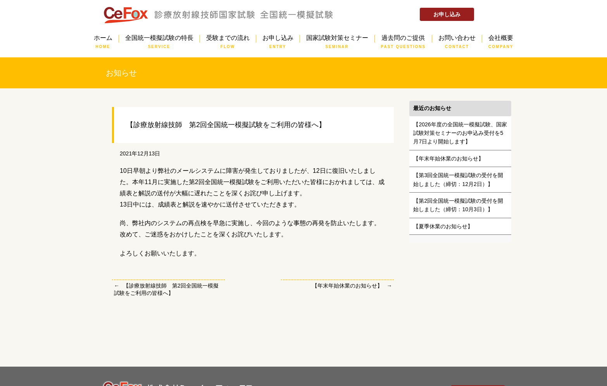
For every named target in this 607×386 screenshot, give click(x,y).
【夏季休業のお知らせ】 (443, 226)
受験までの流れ (228, 39)
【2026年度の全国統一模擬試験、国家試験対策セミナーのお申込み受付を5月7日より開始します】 (460, 133)
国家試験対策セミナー (337, 39)
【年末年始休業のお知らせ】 (347, 286)
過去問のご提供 (403, 39)
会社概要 (500, 39)
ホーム (103, 39)
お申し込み (446, 14)
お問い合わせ (457, 39)
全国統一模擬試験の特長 (159, 39)
